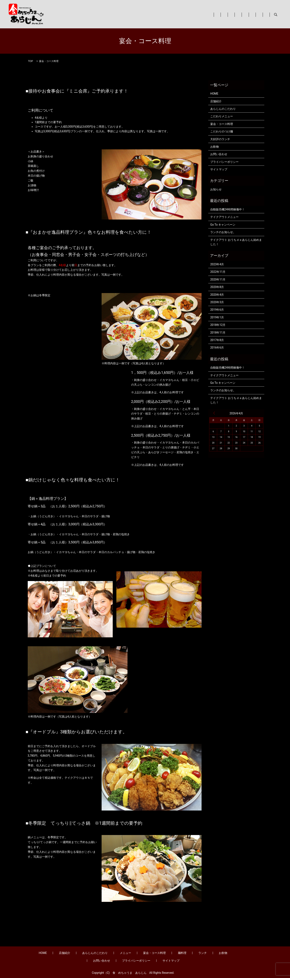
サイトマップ (218, 169)
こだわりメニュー (221, 116)
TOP (30, 61)
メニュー (160, 14)
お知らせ (216, 189)
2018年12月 (217, 324)
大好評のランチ (220, 139)
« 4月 (214, 413)
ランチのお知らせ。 (223, 232)
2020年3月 (217, 302)
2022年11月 (217, 271)
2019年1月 (217, 317)
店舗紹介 (109, 14)
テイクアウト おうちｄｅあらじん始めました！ (236, 242)
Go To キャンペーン (222, 224)
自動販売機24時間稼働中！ (227, 209)
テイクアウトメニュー (224, 217)
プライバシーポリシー (224, 161)
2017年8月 (217, 340)
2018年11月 (217, 332)
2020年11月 (217, 279)
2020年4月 (217, 294)
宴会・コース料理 (184, 14)
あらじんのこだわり (135, 14)
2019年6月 (217, 309)
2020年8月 (217, 287)
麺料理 (207, 14)
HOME (93, 14)
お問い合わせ (257, 14)
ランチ (222, 14)
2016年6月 (217, 347)
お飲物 (238, 14)
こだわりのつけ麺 (221, 131)
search (275, 14)
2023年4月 (217, 264)
